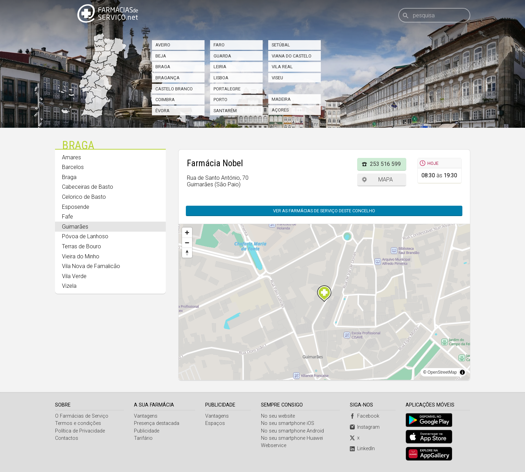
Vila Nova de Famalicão (91, 266)
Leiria (220, 66)
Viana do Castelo (291, 56)
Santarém (225, 110)
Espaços (215, 423)
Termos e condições (78, 423)
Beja (160, 56)
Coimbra (165, 99)
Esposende (75, 207)
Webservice (273, 445)
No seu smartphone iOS (287, 423)
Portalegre (227, 88)
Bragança (167, 77)
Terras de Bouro (81, 246)
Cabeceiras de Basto (87, 187)
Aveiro (162, 44)
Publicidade (146, 431)
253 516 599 (385, 164)
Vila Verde (74, 276)
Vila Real (282, 66)
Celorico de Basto (84, 197)
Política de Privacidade (80, 431)
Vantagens (145, 416)
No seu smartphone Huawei (292, 438)
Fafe (67, 216)
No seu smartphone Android (292, 431)
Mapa (385, 179)
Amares (71, 157)
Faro (219, 44)
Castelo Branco (174, 88)
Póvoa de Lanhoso (85, 236)
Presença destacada (156, 423)
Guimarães (75, 226)
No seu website (278, 416)
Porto (220, 99)
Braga (162, 66)
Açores (280, 110)
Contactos (66, 438)
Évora (162, 110)
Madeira (281, 99)
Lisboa (221, 77)
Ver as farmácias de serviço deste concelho (324, 210)
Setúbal (281, 44)
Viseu (277, 77)
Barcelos (73, 167)
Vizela (69, 286)
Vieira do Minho (80, 256)
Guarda (222, 56)
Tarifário (143, 438)
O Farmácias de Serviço (81, 416)
